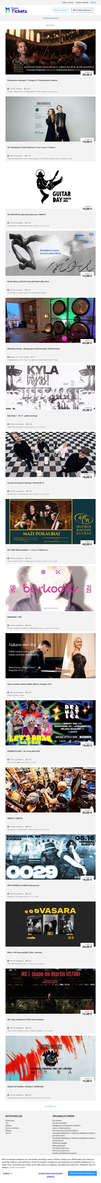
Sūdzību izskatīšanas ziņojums (64, 1153)
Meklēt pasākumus (50, 18)
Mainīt (93, 3)
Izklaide (9, 1126)
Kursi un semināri (12, 1128)
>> (55, 1106)
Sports (8, 1133)
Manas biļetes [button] (60, 10)
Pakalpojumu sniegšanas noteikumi (66, 1126)
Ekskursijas (10, 1121)
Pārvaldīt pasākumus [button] (82, 10)
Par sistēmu (57, 1121)
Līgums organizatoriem (61, 1128)
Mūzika (50, 25)
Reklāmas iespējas (59, 1143)
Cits (7, 1123)
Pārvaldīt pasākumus (60, 1148)
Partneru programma (60, 1151)
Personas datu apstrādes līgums (65, 1131)
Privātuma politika (59, 1123)
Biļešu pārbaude (58, 1146)
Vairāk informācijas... (17, 1167)
